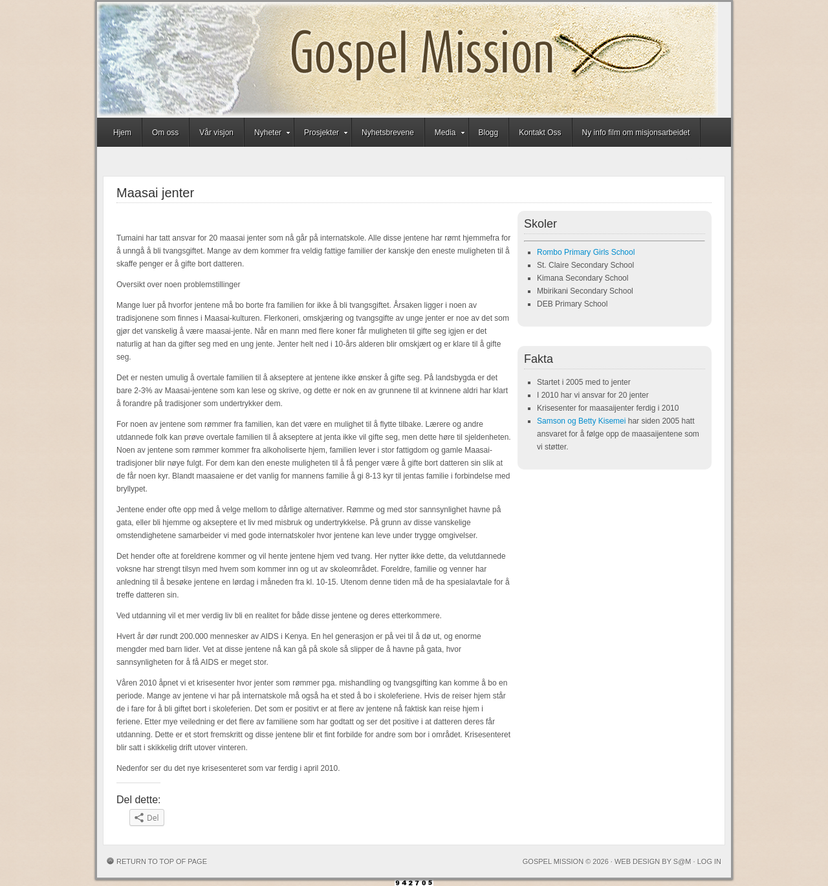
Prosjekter (321, 134)
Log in (709, 861)
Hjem (122, 132)
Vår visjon (216, 132)
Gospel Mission (407, 60)
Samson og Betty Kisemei (581, 421)
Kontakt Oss (540, 132)
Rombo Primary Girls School (586, 252)
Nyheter (268, 134)
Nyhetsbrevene (388, 132)
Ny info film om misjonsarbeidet (636, 132)
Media (445, 134)
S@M (682, 861)
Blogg (489, 132)
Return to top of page (161, 861)
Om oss (165, 132)
